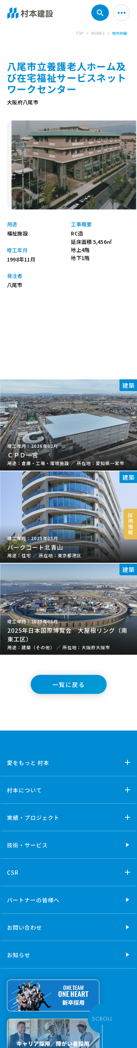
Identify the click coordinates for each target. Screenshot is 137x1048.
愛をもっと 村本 (28, 762)
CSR (13, 872)
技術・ (27, 845)
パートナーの (33, 900)
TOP (80, 33)
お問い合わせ (24, 927)
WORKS (98, 33)
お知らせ (18, 955)
